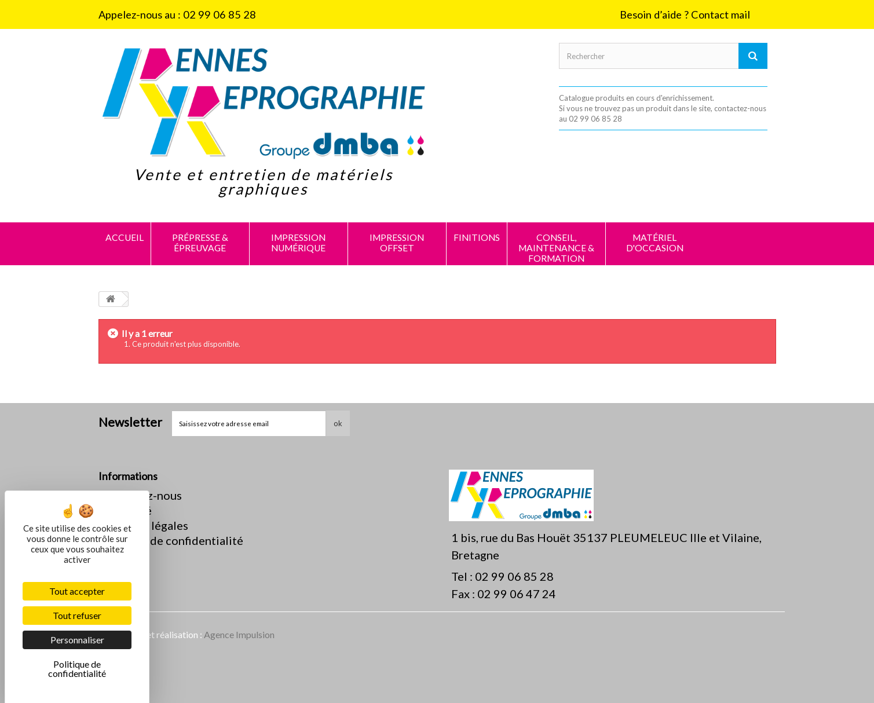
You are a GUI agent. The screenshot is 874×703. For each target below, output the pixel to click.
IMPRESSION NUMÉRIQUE (298, 242)
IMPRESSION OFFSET (397, 242)
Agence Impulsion (239, 634)
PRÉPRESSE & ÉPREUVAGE (200, 242)
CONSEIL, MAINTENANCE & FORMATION (556, 247)
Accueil (124, 237)
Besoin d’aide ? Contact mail (685, 14)
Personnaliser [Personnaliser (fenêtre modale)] (77, 639)
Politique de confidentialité (170, 540)
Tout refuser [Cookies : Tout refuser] (77, 615)
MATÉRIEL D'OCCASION (654, 242)
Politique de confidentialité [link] (77, 668)
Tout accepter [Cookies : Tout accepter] (77, 590)
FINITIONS (477, 237)
